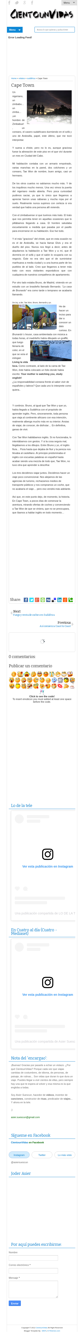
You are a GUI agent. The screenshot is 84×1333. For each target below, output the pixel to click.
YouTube (25, 2)
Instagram (32, 2)
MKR (44, 1331)
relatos (22, 78)
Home (14, 78)
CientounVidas (19, 1142)
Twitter (17, 2)
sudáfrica (31, 78)
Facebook (9, 2)
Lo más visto (65, 1155)
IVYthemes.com (53, 1331)
